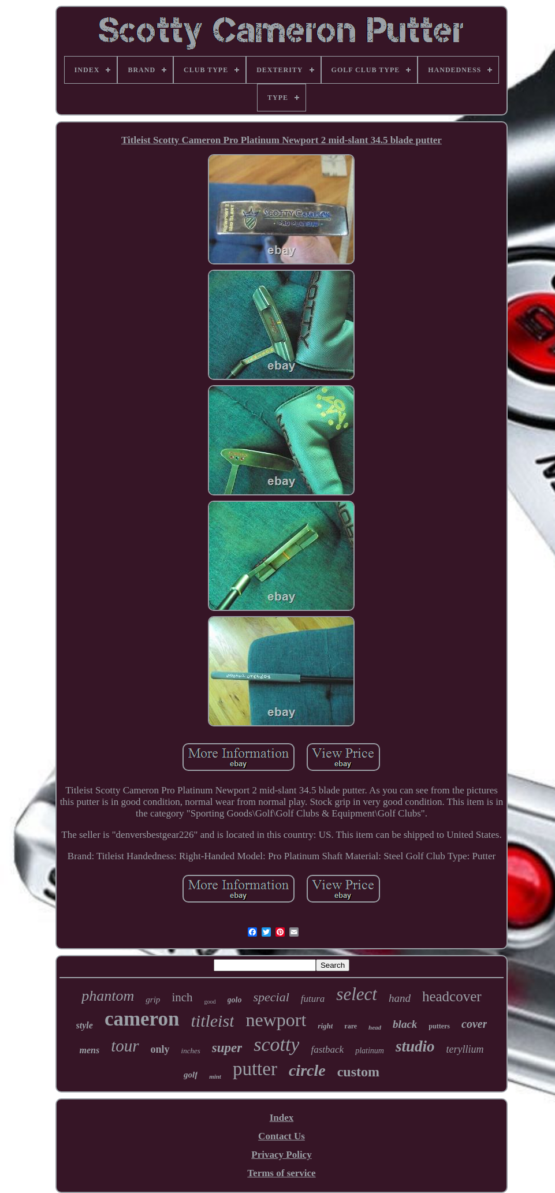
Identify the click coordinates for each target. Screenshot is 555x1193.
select (356, 994)
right (325, 1025)
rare (350, 1026)
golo (235, 1000)
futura (313, 998)
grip (153, 999)
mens (90, 1050)
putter (255, 1068)
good (210, 1001)
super (227, 1048)
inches (190, 1050)
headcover (452, 996)
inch (182, 997)
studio (415, 1046)
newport (275, 1019)
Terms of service (281, 1173)
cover (474, 1023)
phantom (107, 995)
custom (358, 1071)
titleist (212, 1020)
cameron (142, 1019)
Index (282, 1117)
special (271, 997)
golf (191, 1074)
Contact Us (281, 1136)
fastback (327, 1049)
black (405, 1024)
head (374, 1027)
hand (400, 998)
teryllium (464, 1049)
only (160, 1049)
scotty (276, 1044)
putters (439, 1026)
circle (307, 1070)
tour (125, 1046)
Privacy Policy (281, 1154)
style (84, 1025)
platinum (369, 1050)
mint (215, 1076)
